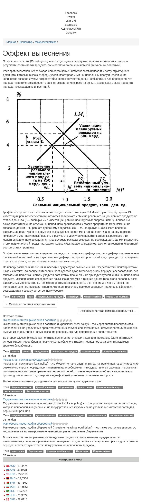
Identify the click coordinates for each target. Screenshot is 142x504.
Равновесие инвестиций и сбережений (27, 423)
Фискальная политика (117, 297)
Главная (11, 42)
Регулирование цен (22, 387)
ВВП (30, 297)
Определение (41, 351)
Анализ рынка (85, 387)
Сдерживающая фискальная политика (27, 399)
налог (26, 351)
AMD (10, 478)
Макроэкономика (45, 42)
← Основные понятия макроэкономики (30, 304)
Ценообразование (45, 387)
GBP (10, 474)
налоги (15, 351)
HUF (10, 495)
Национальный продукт (50, 297)
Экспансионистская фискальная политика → (108, 310)
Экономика (26, 42)
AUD (10, 465)
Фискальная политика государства (25, 359)
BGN (10, 486)
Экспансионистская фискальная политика (29, 320)
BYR (10, 482)
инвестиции (18, 297)
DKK (10, 499)
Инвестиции (73, 297)
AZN (10, 469)
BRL (10, 490)
